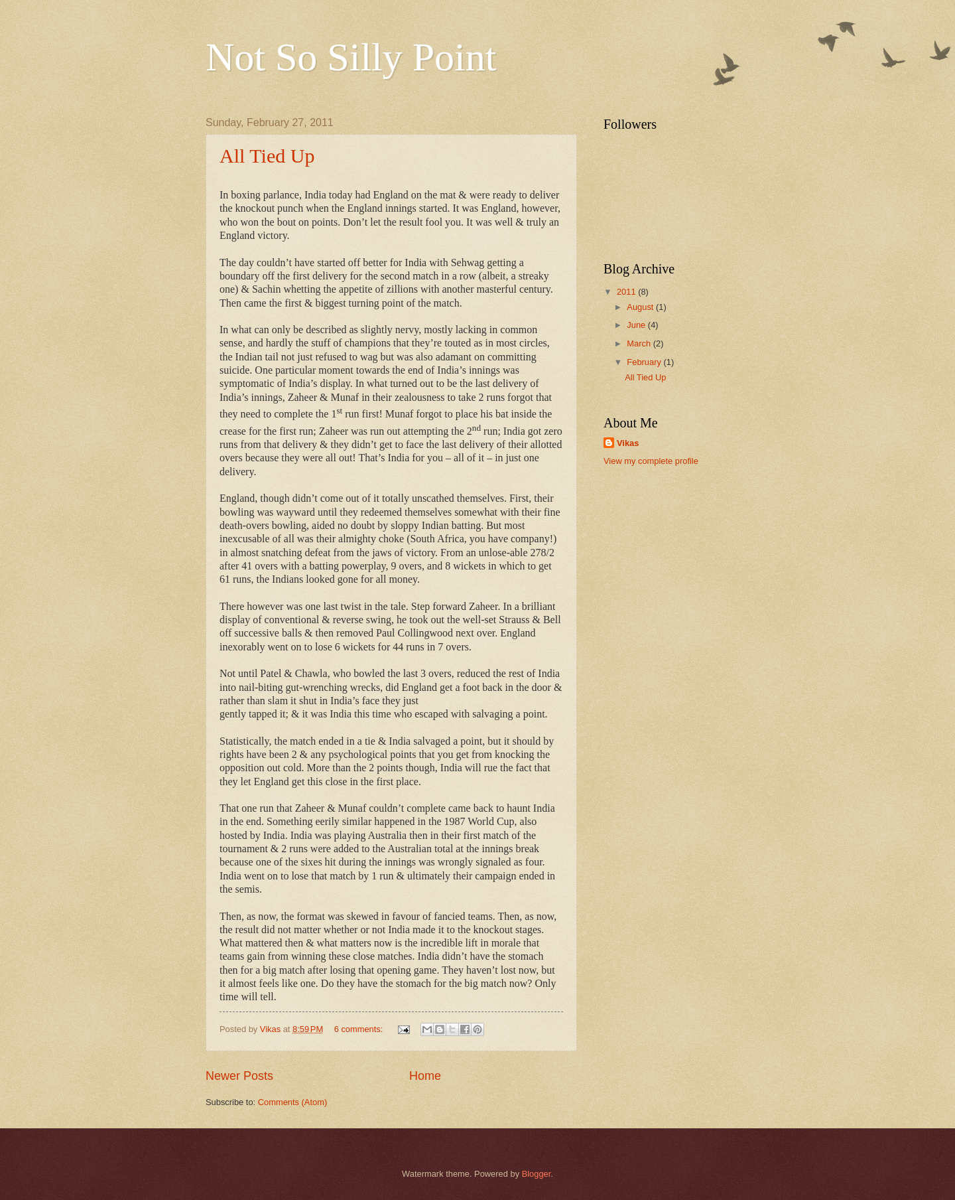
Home (425, 1076)
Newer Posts (239, 1076)
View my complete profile (651, 461)
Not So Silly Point (351, 57)
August (641, 307)
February (645, 362)
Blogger (536, 1174)
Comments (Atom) (292, 1102)
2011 (627, 292)
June (637, 325)
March (640, 343)
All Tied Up (267, 156)
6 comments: (359, 1029)
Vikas (628, 443)
